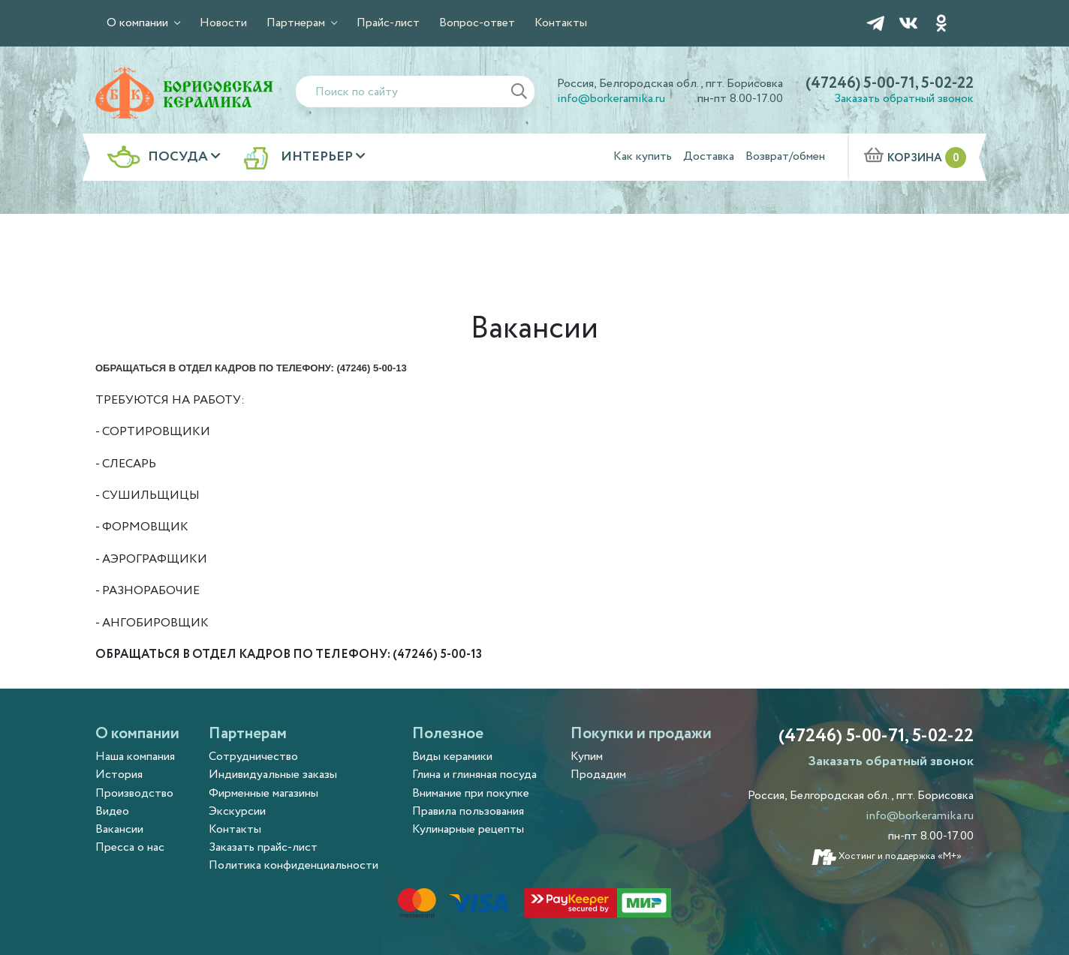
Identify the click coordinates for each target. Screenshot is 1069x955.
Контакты (560, 23)
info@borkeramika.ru (611, 98)
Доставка (708, 156)
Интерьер (318, 157)
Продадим (598, 774)
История (119, 774)
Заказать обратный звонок (904, 98)
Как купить (642, 156)
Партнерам (297, 23)
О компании (139, 23)
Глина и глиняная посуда (474, 774)
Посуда (179, 157)
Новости (223, 23)
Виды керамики (452, 756)
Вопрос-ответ (477, 23)
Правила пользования (468, 811)
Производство (134, 793)
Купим (587, 756)
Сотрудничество (253, 756)
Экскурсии (237, 811)
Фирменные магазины (263, 793)
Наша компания (135, 756)
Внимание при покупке (470, 793)
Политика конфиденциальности (293, 865)
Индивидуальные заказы (273, 774)
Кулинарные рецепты (468, 829)
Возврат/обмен (785, 156)
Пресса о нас (129, 847)
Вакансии (119, 829)
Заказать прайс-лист (263, 847)
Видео (112, 811)
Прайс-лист (388, 23)
